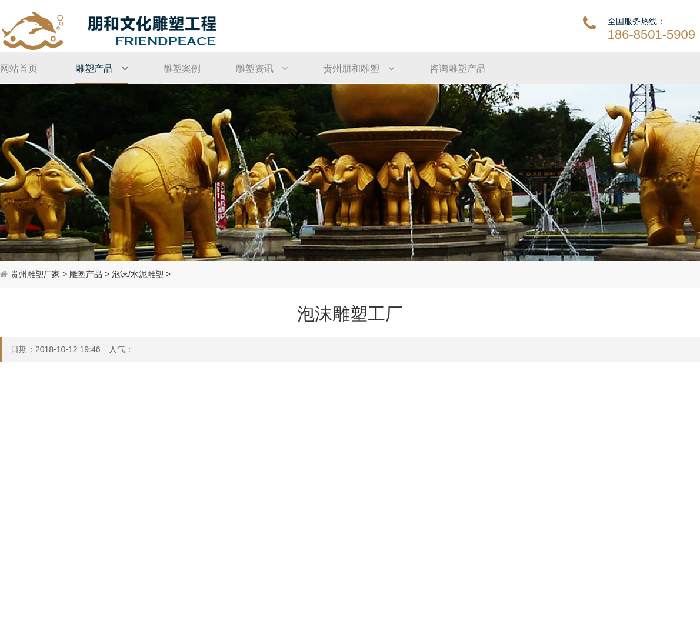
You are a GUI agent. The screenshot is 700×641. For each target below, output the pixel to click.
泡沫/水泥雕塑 (138, 274)
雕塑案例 (182, 69)
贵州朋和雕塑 (358, 68)
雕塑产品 (101, 68)
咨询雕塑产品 (457, 69)
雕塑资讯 (262, 68)
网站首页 (19, 69)
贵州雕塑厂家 (35, 274)
